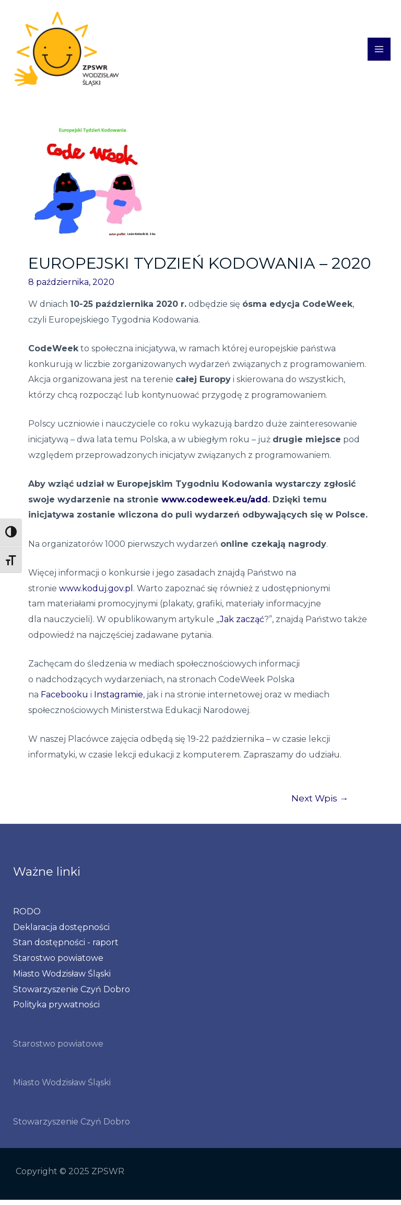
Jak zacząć (242, 624)
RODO (27, 916)
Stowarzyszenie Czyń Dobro (71, 994)
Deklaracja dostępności (61, 932)
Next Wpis (319, 802)
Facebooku (64, 700)
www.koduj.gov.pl (96, 593)
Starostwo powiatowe (58, 963)
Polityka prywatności (56, 1010)
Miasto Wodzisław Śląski (62, 978)
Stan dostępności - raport (66, 947)
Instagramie (118, 700)
